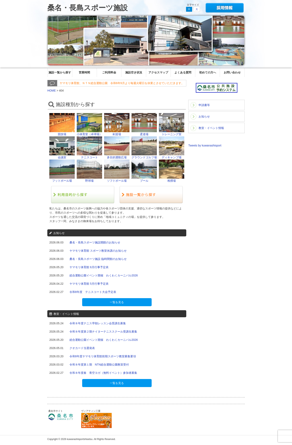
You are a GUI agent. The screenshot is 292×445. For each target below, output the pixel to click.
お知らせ (204, 116)
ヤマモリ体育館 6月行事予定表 (89, 267)
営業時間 (84, 72)
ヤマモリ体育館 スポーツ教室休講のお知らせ (98, 250)
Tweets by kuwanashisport (204, 145)
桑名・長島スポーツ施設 (87, 8)
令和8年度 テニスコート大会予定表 (92, 292)
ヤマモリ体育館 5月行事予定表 (89, 283)
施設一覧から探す (60, 72)
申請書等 (204, 105)
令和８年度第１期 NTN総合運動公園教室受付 (99, 364)
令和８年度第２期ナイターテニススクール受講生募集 (103, 331)
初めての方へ (207, 72)
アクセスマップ (158, 72)
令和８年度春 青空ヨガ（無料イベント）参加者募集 (103, 372)
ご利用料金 (109, 72)
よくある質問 (182, 72)
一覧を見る (117, 302)
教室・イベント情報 (211, 128)
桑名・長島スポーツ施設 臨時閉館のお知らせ (98, 259)
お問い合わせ (232, 72)
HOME (51, 90)
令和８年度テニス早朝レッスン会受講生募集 (97, 323)
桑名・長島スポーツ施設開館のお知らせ (94, 242)
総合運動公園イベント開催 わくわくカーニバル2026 (103, 275)
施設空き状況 (133, 72)
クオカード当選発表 (82, 348)
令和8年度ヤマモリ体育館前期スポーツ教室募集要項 (102, 356)
